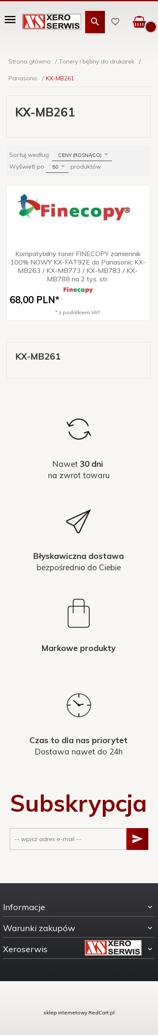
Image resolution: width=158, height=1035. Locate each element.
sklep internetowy (65, 1012)
